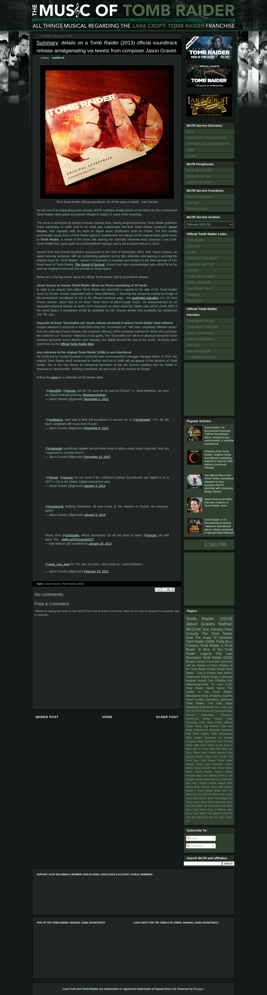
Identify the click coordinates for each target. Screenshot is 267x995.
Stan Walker (197, 806)
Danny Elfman (193, 753)
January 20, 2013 (100, 543)
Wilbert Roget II (211, 676)
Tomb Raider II (211, 645)
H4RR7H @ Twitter (199, 182)
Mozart (217, 791)
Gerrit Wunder (208, 760)
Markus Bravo (193, 787)
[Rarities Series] (195, 661)
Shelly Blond (200, 802)
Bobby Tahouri (212, 718)
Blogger (198, 988)
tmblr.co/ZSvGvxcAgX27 (78, 539)
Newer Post (47, 717)
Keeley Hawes (203, 779)
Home (107, 717)
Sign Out (192, 202)
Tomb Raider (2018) (217, 657)
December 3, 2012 (96, 399)
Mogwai (209, 791)
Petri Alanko (213, 794)
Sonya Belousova (217, 802)
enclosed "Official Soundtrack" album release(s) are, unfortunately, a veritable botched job (219, 435)
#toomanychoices (94, 395)
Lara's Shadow (199, 783)
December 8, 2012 (96, 428)
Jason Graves (52, 583)
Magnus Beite (225, 783)
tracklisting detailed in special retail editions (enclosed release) (218, 459)
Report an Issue (197, 208)
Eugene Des (211, 757)
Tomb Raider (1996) (200, 641)
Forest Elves (192, 760)
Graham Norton (194, 764)
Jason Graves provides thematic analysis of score (218, 502)
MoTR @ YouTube (199, 176)
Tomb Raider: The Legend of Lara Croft (213, 813)
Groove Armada (202, 768)
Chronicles (212, 661)
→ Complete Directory (201, 357)
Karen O (223, 776)
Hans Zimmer (218, 768)
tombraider (143, 419)
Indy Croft (193, 345)
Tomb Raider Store (199, 288)
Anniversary (192, 718)
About (190, 149)
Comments (195, 845)
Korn (213, 779)
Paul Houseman (205, 710)
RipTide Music (206, 798)
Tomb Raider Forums (200, 320)
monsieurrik (56, 506)
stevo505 (55, 390)
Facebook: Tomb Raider (202, 258)
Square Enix (195, 300)
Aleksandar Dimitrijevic (216, 714)
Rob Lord (226, 726)
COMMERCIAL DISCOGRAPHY (208, 143)
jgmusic (71, 390)
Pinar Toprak (226, 794)
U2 (220, 737)
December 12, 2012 (97, 456)
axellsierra (56, 419)
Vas (216, 817)
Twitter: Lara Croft (198, 282)
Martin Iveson (215, 688)
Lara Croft (193, 246)
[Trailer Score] (216, 669)
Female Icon (225, 757)
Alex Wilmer (225, 672)
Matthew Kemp (209, 787)
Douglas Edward (194, 757)
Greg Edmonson (214, 764)
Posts (192, 838)
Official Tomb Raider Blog (77, 344)
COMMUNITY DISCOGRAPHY (207, 137)
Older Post (167, 717)
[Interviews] (207, 707)
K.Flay (218, 722)
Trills (188, 817)
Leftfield (212, 783)
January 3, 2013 (95, 485)
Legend (205, 653)
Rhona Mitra (192, 798)
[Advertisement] (210, 389)
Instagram (193, 294)
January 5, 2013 (95, 514)
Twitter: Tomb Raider (200, 276)
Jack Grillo (220, 707)
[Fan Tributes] (213, 629)
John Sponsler (210, 776)
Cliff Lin (197, 749)
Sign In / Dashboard (200, 196)
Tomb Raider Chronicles (202, 327)
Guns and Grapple (198, 351)
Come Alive (208, 749)
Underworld (193, 676)
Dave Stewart (209, 753)
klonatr (53, 477)
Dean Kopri (206, 722)
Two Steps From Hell (202, 817)
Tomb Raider (195, 240)
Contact (192, 155)
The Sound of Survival (90, 264)
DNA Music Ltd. (224, 749)
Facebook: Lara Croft (200, 264)
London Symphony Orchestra (213, 699)
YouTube (192, 270)
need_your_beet (59, 564)
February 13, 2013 (96, 571)
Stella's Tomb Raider (200, 333)
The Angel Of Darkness (213, 637)
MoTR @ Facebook (199, 170)
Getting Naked (224, 760)
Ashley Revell (215, 745)
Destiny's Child (224, 753)
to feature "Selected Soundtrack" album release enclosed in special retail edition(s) (219, 526)
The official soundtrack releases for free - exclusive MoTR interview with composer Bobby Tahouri (219, 483)
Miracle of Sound (195, 791)
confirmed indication (145, 298)
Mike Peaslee (225, 787)
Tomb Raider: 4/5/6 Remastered (212, 733)
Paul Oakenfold (199, 794)
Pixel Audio (221, 710)
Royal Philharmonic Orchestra (203, 729)
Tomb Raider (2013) (73, 583)
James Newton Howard (208, 772)
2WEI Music (200, 745)
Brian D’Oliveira (211, 695)
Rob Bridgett (221, 798)
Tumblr (191, 252)
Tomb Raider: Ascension (201, 737)
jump (54, 377)
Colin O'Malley (217, 680)
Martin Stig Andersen (207, 726)
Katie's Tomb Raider (200, 339)
